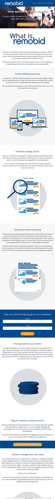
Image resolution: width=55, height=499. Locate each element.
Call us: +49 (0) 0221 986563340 (42, 3)
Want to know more (27, 24)
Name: (27, 319)
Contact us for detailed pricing (27, 444)
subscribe (27, 334)
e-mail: (27, 325)
